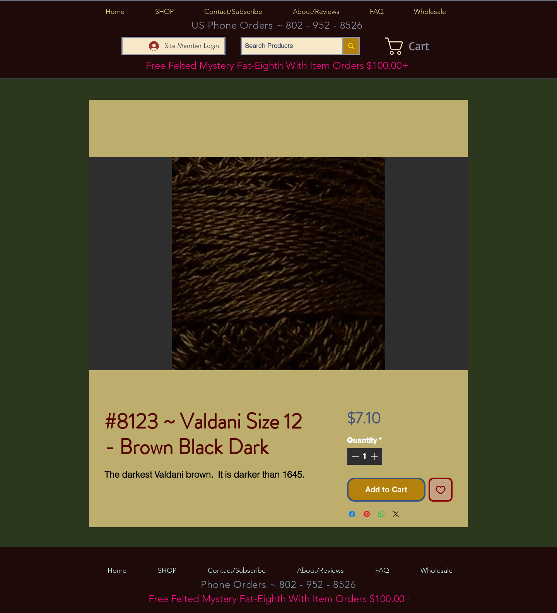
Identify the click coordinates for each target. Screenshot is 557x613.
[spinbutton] (365, 456)
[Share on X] (396, 514)
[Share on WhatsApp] (381, 514)
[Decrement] (354, 456)
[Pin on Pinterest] (366, 514)
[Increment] (375, 456)
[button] (164, 11)
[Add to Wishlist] (441, 490)
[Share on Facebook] (352, 514)
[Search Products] (285, 46)
